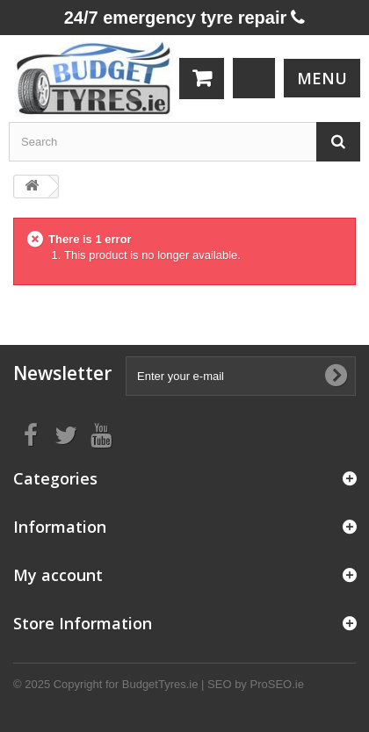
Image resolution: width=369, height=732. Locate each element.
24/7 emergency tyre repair (185, 17)
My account (58, 574)
